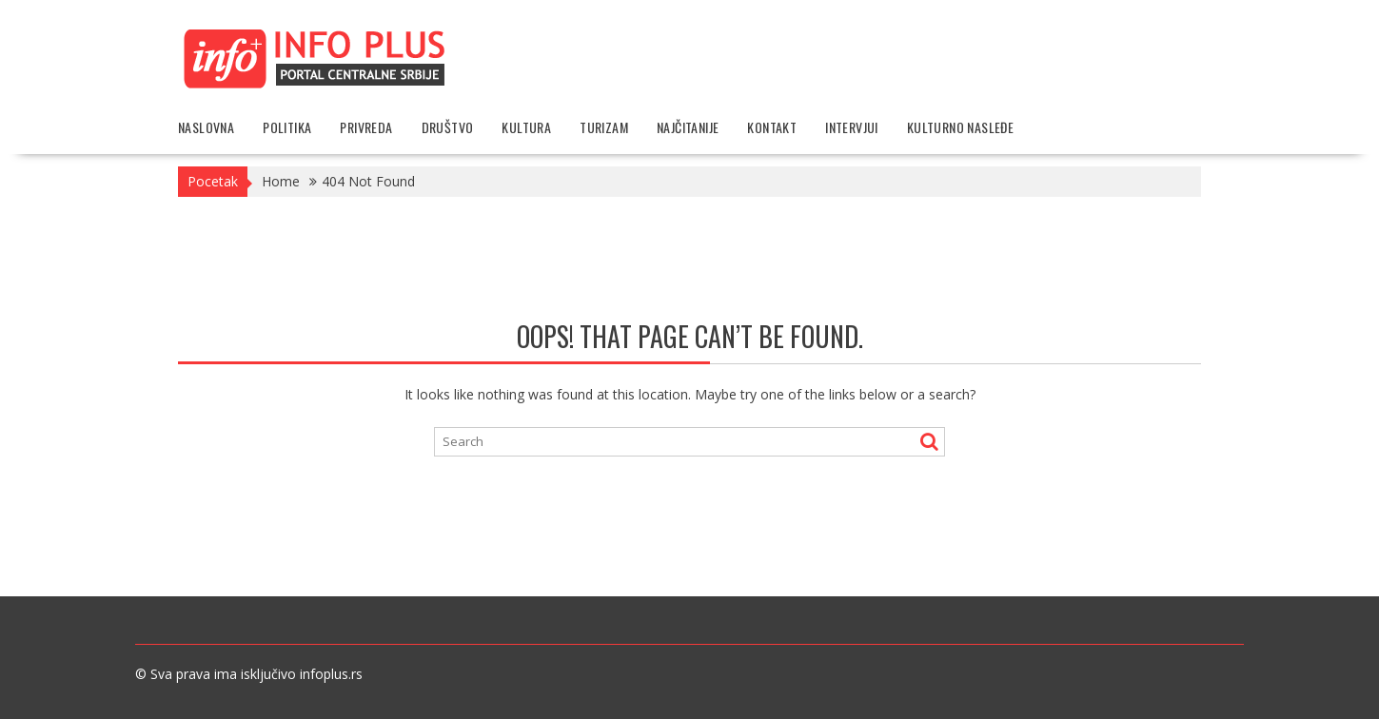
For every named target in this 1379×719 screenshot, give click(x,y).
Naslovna (206, 127)
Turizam (604, 127)
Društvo (448, 127)
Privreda (366, 127)
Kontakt (772, 127)
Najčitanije (688, 127)
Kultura (526, 127)
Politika (287, 127)
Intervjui (851, 127)
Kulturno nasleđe (960, 127)
